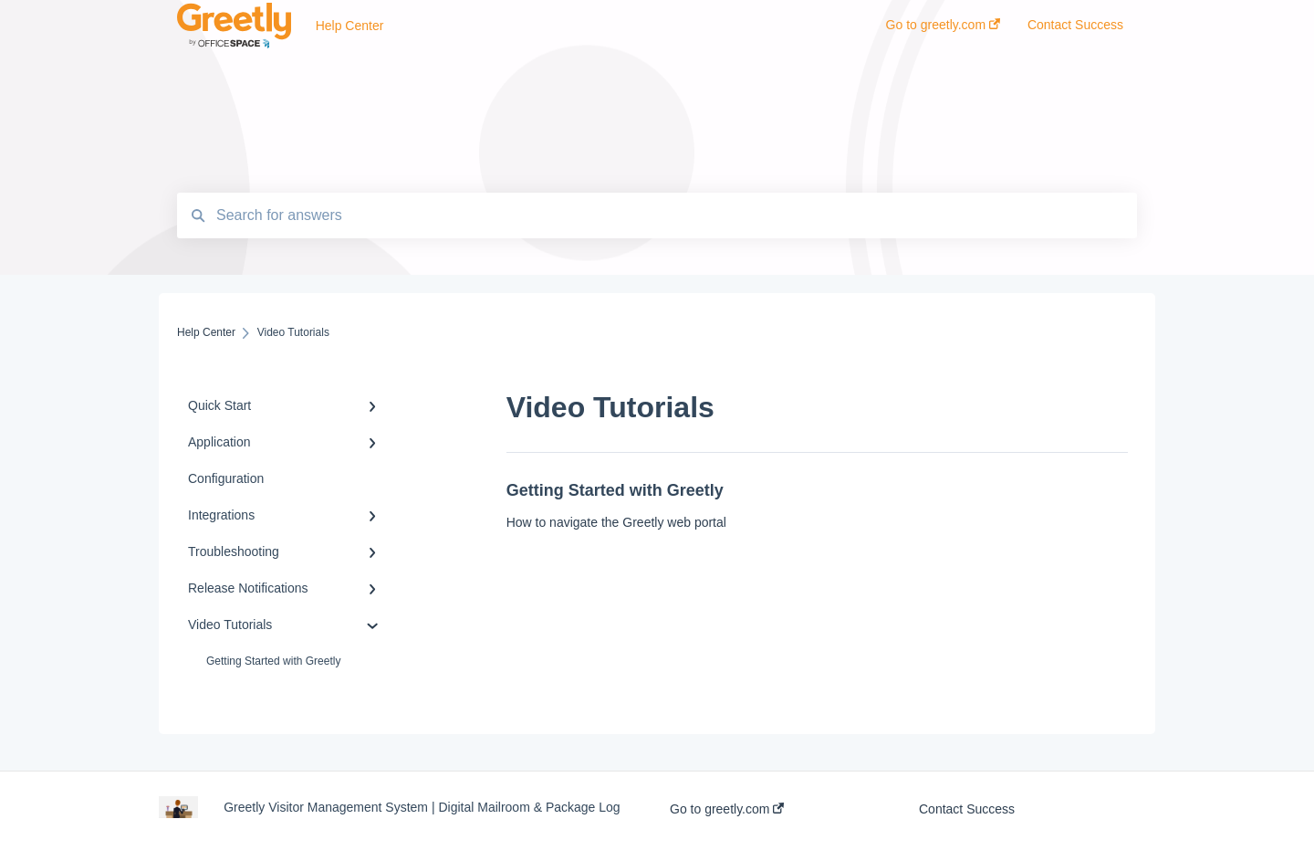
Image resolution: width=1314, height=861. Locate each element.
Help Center (350, 25)
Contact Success (967, 809)
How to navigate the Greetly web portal (616, 522)
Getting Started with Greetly (273, 661)
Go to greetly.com (727, 809)
